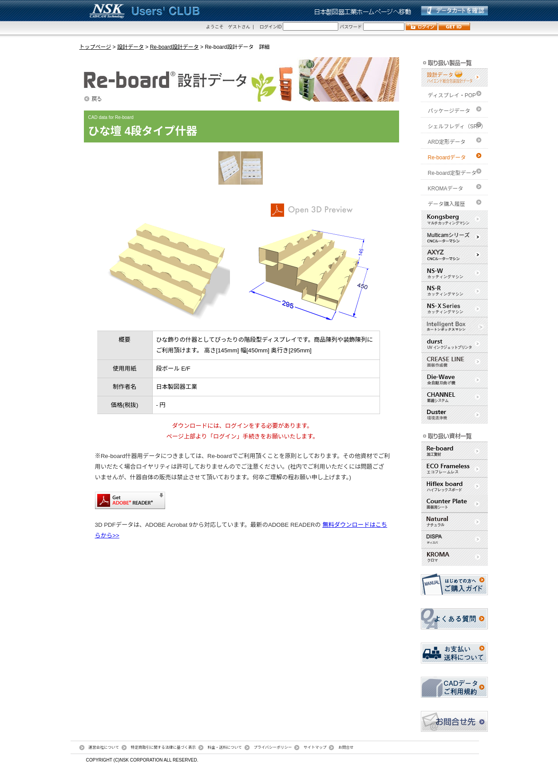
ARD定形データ (447, 142)
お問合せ (346, 747)
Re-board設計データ (174, 47)
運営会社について (103, 747)
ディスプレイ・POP (452, 95)
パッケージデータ (449, 111)
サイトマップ (315, 747)
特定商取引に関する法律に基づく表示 (163, 747)
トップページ (95, 47)
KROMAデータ (445, 189)
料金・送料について (225, 747)
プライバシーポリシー (272, 747)
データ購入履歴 (446, 204)
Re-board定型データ (452, 173)
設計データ (130, 47)
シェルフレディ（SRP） (457, 126)
